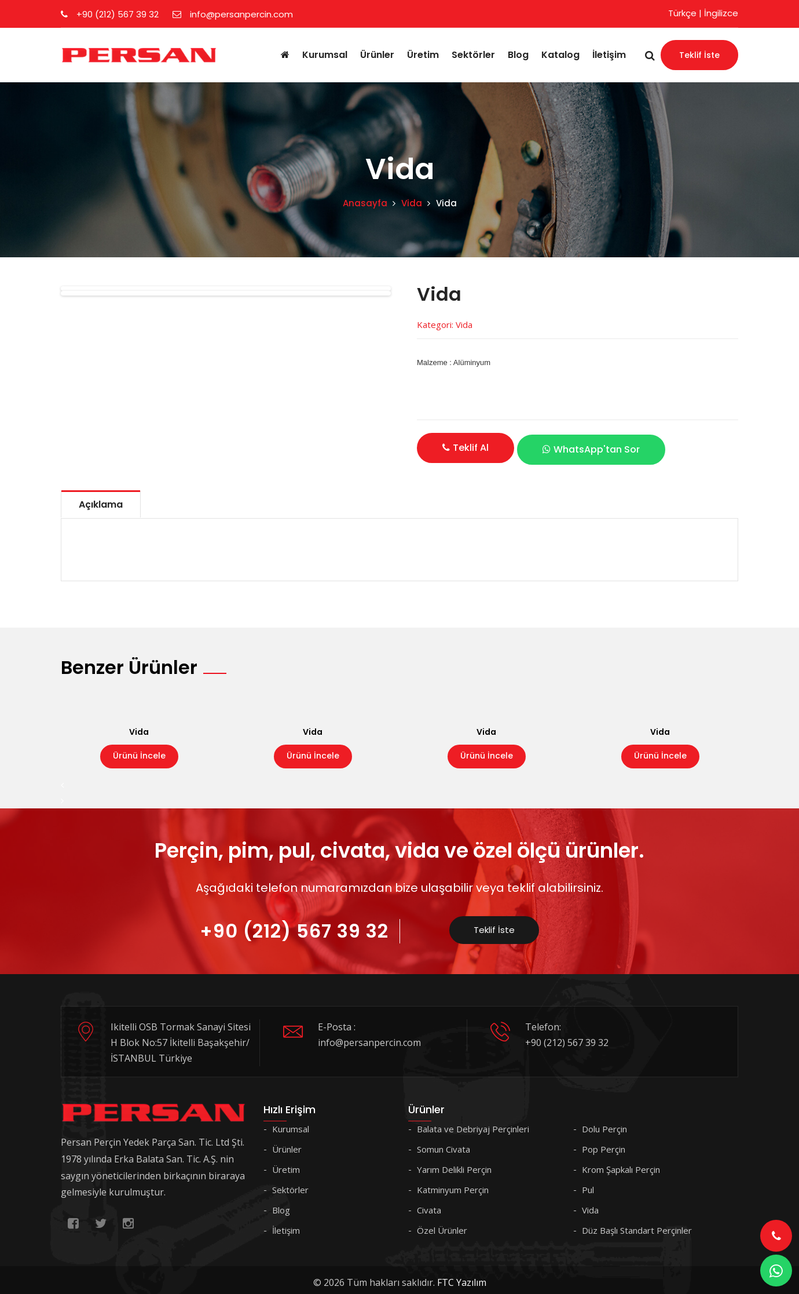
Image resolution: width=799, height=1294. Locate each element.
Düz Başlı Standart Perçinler (637, 1225)
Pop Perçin (603, 1144)
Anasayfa (365, 203)
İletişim (609, 54)
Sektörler (473, 54)
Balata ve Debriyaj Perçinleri (473, 1123)
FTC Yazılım (461, 1277)
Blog (518, 54)
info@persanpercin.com (233, 14)
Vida (411, 203)
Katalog (560, 54)
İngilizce (721, 13)
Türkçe (682, 13)
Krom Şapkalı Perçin (621, 1164)
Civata (429, 1205)
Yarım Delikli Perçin (454, 1164)
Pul (588, 1184)
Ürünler (377, 54)
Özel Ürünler (442, 1225)
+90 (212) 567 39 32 (110, 14)
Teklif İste (699, 55)
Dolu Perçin (604, 1123)
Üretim (423, 54)
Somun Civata (443, 1144)
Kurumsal (324, 54)
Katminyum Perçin (453, 1184)
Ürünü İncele (139, 750)
